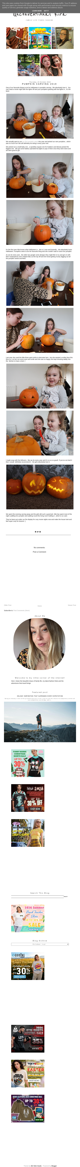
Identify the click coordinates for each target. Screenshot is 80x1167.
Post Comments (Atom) (21, 610)
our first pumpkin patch (30, 141)
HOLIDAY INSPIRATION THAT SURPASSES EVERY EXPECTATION (40, 696)
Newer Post (72, 605)
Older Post (7, 605)
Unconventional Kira (39, 14)
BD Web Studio (36, 1166)
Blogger (54, 1166)
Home (40, 606)
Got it (46, 11)
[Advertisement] (40, 869)
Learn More (37, 11)
